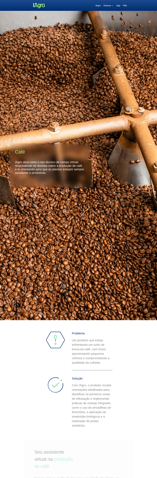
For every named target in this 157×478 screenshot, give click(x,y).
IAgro (98, 5)
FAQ (125, 5)
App (118, 5)
